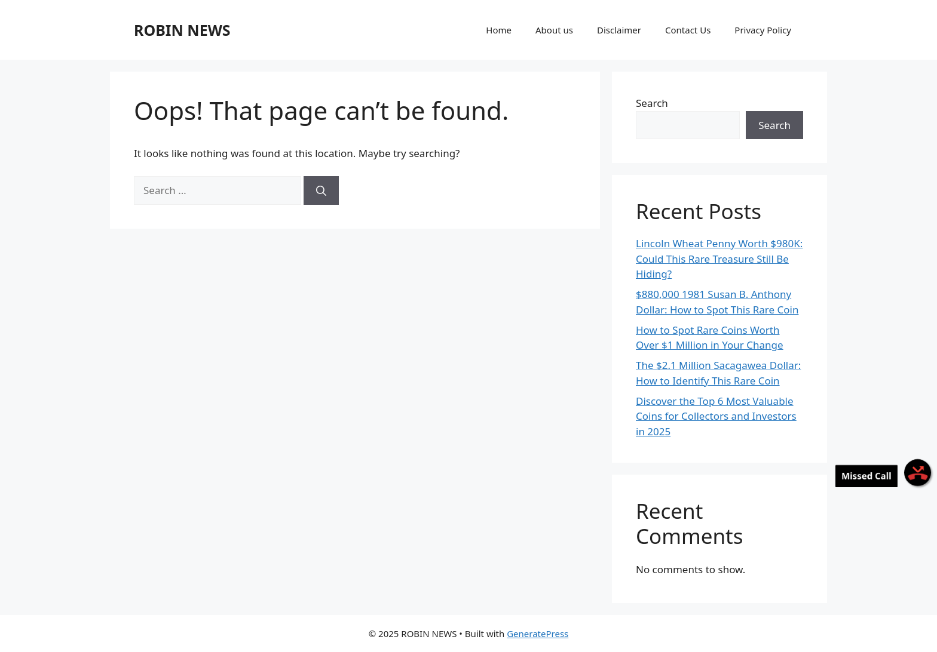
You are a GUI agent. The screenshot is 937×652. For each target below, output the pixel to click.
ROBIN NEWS (182, 30)
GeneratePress (537, 633)
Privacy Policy (762, 30)
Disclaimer (619, 30)
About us (554, 30)
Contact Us (688, 30)
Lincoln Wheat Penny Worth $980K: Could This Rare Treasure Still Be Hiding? (719, 258)
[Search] (321, 190)
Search (652, 103)
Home (499, 30)
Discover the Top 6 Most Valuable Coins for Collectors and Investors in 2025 (716, 416)
